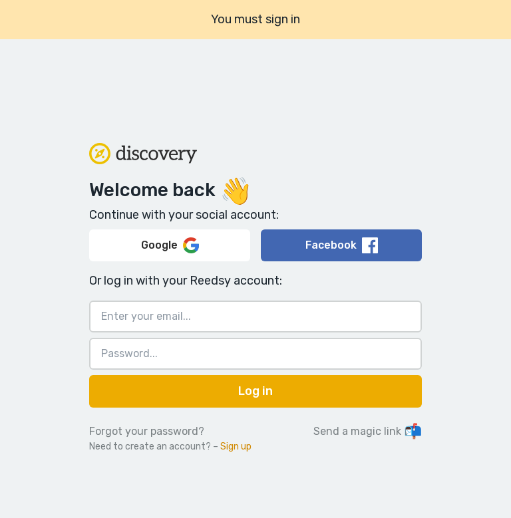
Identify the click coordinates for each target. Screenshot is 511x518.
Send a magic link (367, 431)
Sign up (236, 446)
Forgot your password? (146, 431)
